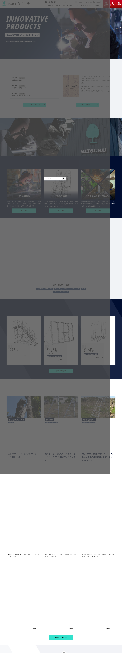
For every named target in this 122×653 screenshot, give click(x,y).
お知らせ (66, 633)
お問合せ (81, 637)
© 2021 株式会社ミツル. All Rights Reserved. (59, 650)
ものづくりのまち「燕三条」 (100, 629)
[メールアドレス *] (61, 587)
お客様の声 (81, 633)
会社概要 (51, 633)
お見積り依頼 (67, 637)
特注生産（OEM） (83, 629)
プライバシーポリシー (98, 637)
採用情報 (95, 633)
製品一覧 (66, 629)
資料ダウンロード (53, 637)
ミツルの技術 (52, 629)
